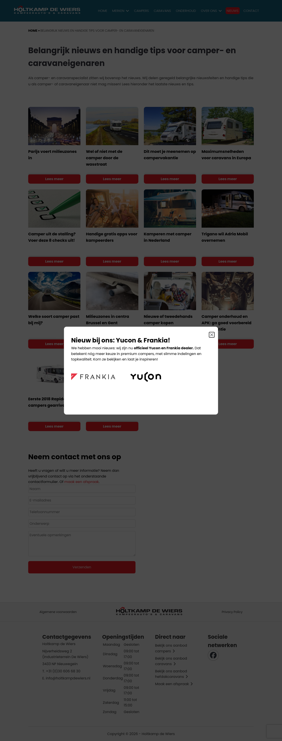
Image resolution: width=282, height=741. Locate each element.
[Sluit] (211, 334)
